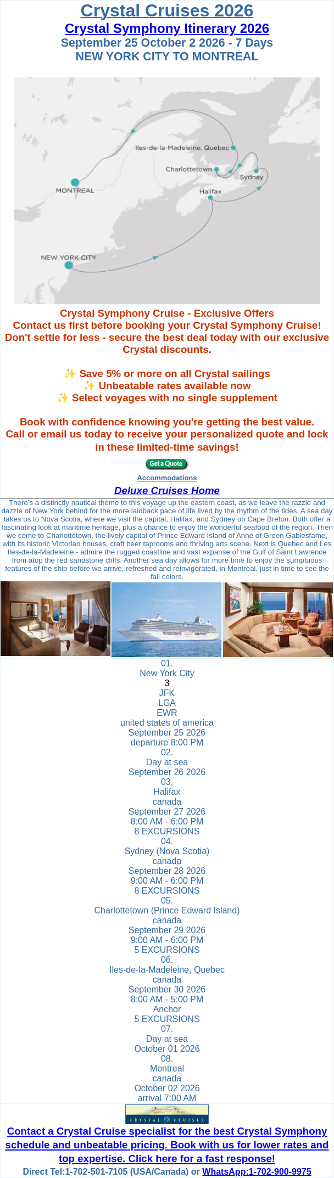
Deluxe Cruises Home (167, 490)
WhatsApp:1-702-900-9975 (256, 1171)
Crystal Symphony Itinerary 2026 (167, 28)
